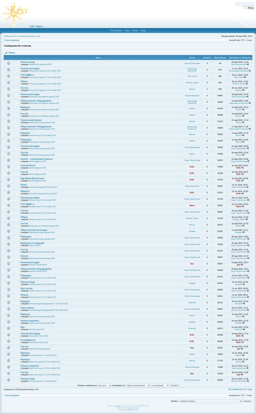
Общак (24, 81)
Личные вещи (28, 62)
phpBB (118, 406)
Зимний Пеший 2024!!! (38, 265)
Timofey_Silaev (192, 83)
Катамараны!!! (28, 340)
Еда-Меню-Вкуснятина (32, 178)
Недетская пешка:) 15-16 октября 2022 (44, 362)
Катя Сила (192, 76)
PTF (137, 408)
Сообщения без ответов (14, 36)
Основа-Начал (28, 165)
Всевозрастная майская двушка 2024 (44, 226)
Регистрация (116, 30)
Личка (24, 185)
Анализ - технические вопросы (37, 159)
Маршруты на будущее (32, 243)
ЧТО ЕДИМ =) (27, 75)
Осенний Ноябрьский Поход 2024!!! (43, 187)
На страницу (234, 389)
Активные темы (33, 36)
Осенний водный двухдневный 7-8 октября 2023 (48, 304)
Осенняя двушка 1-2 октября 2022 (43, 355)
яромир (192, 231)
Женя (192, 205)
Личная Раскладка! (30, 333)
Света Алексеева (192, 63)
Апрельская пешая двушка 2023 (42, 317)
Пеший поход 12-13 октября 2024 (42, 135)
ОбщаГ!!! (25, 191)
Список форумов (12, 40)
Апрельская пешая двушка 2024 (42, 232)
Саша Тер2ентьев (192, 160)
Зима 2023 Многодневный (39, 349)
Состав (24, 88)
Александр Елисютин (192, 70)
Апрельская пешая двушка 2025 (42, 122)
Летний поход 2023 (36, 329)
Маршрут (25, 107)
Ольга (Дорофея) (192, 147)
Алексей (192, 303)
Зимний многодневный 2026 (40, 64)
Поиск (135, 30)
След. (250, 389)
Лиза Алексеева (192, 96)
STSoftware (129, 408)
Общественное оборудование (36, 101)
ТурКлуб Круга (35, 245)
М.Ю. (192, 167)
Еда (22, 327)
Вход (143, 30)
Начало (24, 256)
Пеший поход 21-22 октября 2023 (42, 278)
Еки (192, 264)
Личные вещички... (30, 320)
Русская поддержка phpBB (128, 410)
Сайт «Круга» (36, 26)
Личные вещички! (30, 366)
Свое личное (27, 308)
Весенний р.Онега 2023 (38, 336)
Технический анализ (31, 120)
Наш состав (27, 288)
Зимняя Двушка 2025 (37, 161)
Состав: (25, 346)
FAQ (127, 30)
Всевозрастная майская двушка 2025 (44, 97)
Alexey (192, 89)
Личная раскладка (30, 68)
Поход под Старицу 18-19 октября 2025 (45, 71)
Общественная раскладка (34, 230)
